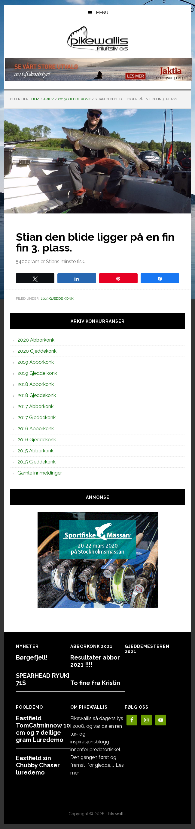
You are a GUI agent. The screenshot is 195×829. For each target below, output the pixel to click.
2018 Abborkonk (35, 384)
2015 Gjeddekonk (36, 462)
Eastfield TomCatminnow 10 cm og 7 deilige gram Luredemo (43, 729)
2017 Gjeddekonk (36, 417)
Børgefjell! (31, 657)
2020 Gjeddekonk (36, 351)
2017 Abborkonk (35, 406)
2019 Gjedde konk (57, 298)
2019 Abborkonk (35, 362)
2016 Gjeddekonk (36, 439)
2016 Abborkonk (35, 428)
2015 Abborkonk (35, 451)
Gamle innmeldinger (39, 473)
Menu (102, 12)
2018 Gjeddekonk (36, 395)
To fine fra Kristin (95, 682)
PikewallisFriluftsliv (97, 39)
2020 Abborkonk (35, 340)
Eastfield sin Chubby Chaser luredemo (38, 765)
